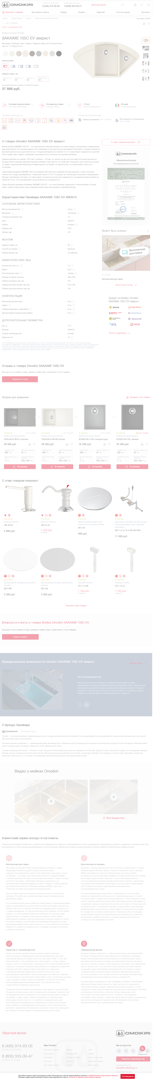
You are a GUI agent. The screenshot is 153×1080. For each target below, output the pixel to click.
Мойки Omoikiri (17, 18)
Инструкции (49, 1044)
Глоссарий (48, 1048)
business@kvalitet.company (131, 1065)
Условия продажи (51, 1040)
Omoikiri (5, 18)
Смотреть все (137, 663)
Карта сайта (94, 1055)
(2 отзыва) (144, 433)
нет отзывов (11, 23)
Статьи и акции (123, 12)
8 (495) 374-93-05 (51, 6)
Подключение (72, 1044)
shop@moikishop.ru (126, 1058)
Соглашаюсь (128, 1076)
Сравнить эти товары (138, 397)
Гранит (28, 18)
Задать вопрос (20, 637)
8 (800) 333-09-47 (73, 6)
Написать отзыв (20, 379)
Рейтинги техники (96, 1052)
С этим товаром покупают (123, 142)
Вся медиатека (114, 808)
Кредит (81, 12)
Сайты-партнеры (96, 1048)
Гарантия (101, 12)
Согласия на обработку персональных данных (85, 1077)
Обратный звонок (98, 5)
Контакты (145, 12)
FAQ (90, 1040)
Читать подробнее (119, 333)
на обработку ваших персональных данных (102, 1075)
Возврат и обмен (73, 1048)
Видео (91, 1044)
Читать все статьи (126, 285)
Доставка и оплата (40, 12)
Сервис (63, 12)
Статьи (69, 1055)
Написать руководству (133, 1049)
